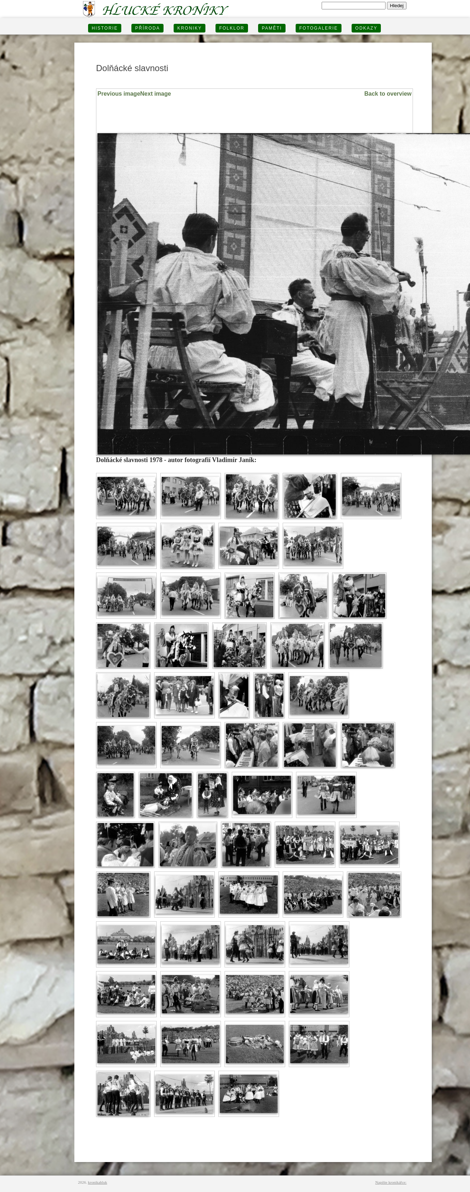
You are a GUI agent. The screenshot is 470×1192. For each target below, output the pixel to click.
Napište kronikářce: (390, 1182)
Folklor (231, 28)
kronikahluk (97, 1182)
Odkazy (366, 28)
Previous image (118, 94)
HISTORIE (105, 28)
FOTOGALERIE (318, 28)
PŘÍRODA (147, 28)
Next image (155, 94)
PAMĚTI (272, 28)
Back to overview (388, 94)
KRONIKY (189, 28)
